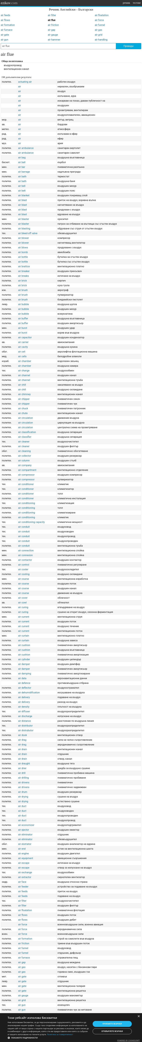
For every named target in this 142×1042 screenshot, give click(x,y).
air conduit (24, 526)
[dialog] (71, 1027)
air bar (21, 167)
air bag (22, 157)
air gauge (53, 34)
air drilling (23, 777)
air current (23, 616)
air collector (24, 455)
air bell (21, 185)
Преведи (128, 46)
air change (24, 370)
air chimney (24, 394)
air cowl (22, 602)
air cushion (24, 645)
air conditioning (26, 503)
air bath (22, 176)
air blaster (23, 219)
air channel (24, 375)
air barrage (24, 171)
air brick (22, 280)
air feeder (23, 886)
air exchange (25, 872)
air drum (22, 791)
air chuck (23, 408)
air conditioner (26, 484)
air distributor (25, 725)
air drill (22, 773)
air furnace (6, 29)
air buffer (23, 318)
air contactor (25, 559)
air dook (22, 735)
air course (23, 578)
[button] (48, 1038)
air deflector (24, 687)
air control (23, 564)
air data (22, 678)
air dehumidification (29, 692)
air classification (27, 432)
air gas (98, 29)
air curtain (23, 635)
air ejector (23, 829)
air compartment (27, 470)
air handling (101, 39)
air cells (22, 356)
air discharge (25, 716)
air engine (23, 853)
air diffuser (24, 711)
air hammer (54, 39)
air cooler (23, 569)
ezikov (9, 3)
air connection (26, 550)
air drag (22, 739)
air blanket (24, 195)
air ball (21, 162)
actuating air (25, 81)
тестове (137, 3)
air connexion (25, 555)
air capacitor (25, 337)
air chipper (24, 399)
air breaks (23, 275)
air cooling (24, 574)
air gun (4, 39)
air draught (24, 763)
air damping (24, 673)
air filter (52, 15)
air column (24, 460)
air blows (23, 247)
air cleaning (24, 451)
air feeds (5, 15)
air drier (22, 768)
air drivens (24, 782)
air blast (22, 200)
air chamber (24, 361)
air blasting (24, 228)
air (19, 86)
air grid (98, 34)
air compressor (26, 474)
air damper (24, 664)
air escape (23, 862)
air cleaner (24, 441)
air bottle (23, 256)
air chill (22, 384)
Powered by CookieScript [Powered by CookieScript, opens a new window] (128, 1040)
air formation (8, 25)
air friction (53, 25)
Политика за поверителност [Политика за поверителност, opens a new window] (60, 1034)
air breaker (24, 271)
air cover (23, 597)
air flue (51, 20)
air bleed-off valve (27, 233)
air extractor (24, 877)
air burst (22, 328)
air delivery (24, 697)
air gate (5, 34)
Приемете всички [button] (112, 1023)
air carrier (23, 342)
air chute (23, 413)
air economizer (26, 825)
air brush (23, 290)
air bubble (23, 304)
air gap (51, 29)
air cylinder (24, 659)
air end (22, 848)
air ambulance (26, 148)
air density (23, 706)
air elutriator (24, 844)
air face (22, 881)
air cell (21, 351)
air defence (24, 683)
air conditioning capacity (31, 522)
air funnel (100, 25)
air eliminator (25, 834)
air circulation (25, 417)
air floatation (102, 15)
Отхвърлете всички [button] (112, 1031)
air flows (5, 20)
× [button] (138, 1016)
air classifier (24, 436)
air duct (22, 806)
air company (25, 465)
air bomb (23, 252)
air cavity (23, 346)
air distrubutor (25, 730)
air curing (23, 607)
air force (99, 20)
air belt (22, 190)
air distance (24, 720)
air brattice (24, 266)
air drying (23, 796)
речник (126, 3)
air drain (22, 749)
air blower (23, 238)
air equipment (25, 858)
